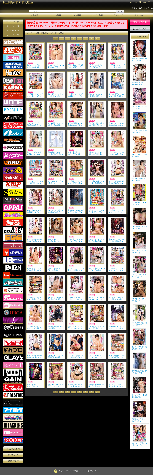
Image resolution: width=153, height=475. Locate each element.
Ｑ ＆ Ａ (13, 455)
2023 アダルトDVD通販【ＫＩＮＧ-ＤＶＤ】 (77, 471)
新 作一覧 (13, 26)
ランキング (118, 15)
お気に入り (140, 28)
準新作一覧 (13, 31)
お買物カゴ (140, 22)
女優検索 (34, 15)
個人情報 (13, 461)
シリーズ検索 (55, 15)
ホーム (13, 15)
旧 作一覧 (13, 35)
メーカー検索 (97, 15)
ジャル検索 (76, 15)
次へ (97, 38)
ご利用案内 (13, 449)
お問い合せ (139, 15)
